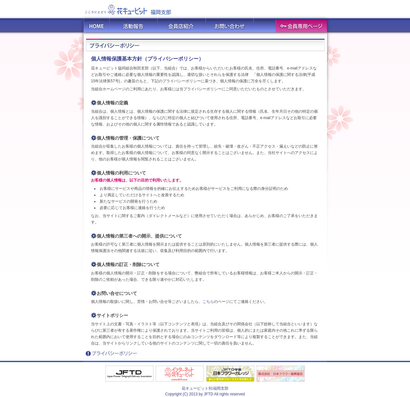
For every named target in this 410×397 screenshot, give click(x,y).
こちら (208, 301)
